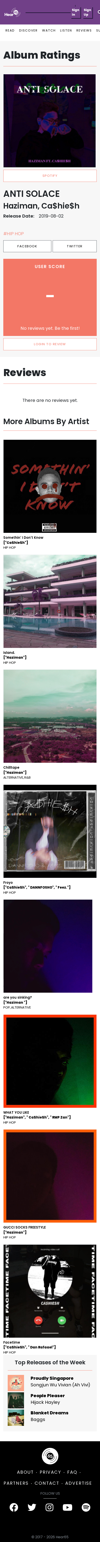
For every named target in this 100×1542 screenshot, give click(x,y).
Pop (6, 1007)
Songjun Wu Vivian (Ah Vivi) (60, 1385)
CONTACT (47, 1483)
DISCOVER (28, 30)
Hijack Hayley (45, 1402)
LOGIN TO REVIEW (50, 344)
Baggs (38, 1419)
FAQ (72, 1472)
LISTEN (66, 30)
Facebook (27, 246)
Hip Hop (9, 547)
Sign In (75, 12)
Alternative (13, 777)
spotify (50, 175)
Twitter (75, 246)
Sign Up (87, 12)
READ (10, 30)
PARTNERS (16, 1483)
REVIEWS (84, 30)
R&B (27, 777)
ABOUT (25, 1472)
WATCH (49, 30)
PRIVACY (50, 1472)
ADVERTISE (78, 1483)
